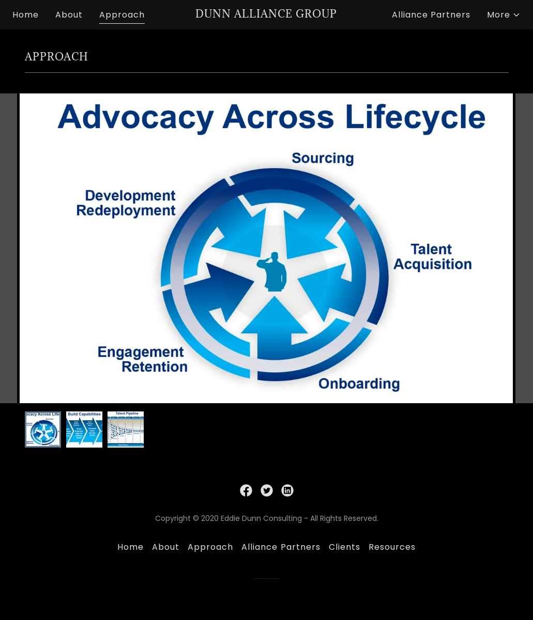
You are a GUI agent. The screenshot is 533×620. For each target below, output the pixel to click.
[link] (267, 15)
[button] (504, 15)
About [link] (69, 15)
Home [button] (130, 547)
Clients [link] (344, 547)
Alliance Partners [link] (431, 15)
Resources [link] (392, 547)
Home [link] (25, 15)
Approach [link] (122, 15)
